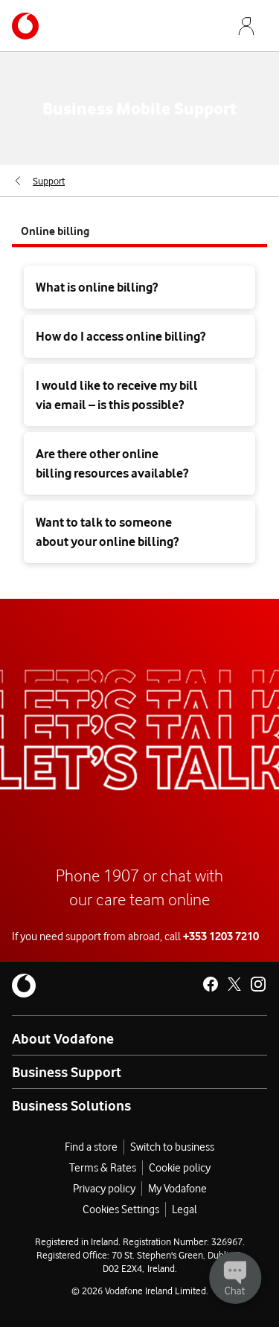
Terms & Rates (102, 1168)
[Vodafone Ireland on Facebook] (210, 984)
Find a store (91, 1147)
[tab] (139, 231)
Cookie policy (180, 1168)
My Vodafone (177, 1188)
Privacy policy (104, 1188)
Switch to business (172, 1147)
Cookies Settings (121, 1209)
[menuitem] (38, 180)
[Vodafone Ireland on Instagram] (258, 984)
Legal (184, 1209)
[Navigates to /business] (25, 26)
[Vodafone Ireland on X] (234, 984)
